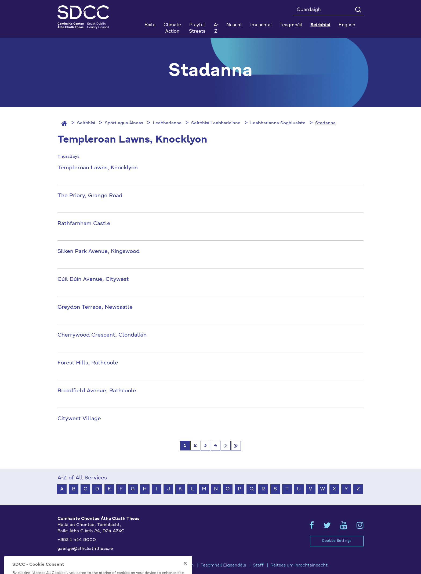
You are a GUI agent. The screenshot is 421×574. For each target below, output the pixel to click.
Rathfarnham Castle (83, 223)
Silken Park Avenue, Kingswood (98, 251)
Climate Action (172, 28)
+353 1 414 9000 (76, 540)
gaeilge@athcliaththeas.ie (85, 549)
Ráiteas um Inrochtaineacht (299, 565)
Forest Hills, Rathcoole (87, 363)
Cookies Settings (336, 541)
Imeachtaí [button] (260, 25)
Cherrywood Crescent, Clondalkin (102, 335)
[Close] (185, 570)
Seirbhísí (86, 123)
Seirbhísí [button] (320, 25)
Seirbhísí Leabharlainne (216, 123)
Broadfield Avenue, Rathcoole (96, 391)
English (347, 25)
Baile (149, 25)
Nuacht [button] (234, 25)
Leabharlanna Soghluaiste (278, 123)
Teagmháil (291, 25)
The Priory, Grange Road (89, 196)
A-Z (216, 28)
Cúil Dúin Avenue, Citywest (93, 279)
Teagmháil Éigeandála (223, 565)
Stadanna (325, 123)
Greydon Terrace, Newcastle (95, 307)
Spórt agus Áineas (124, 123)
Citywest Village (79, 419)
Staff (258, 565)
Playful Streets (197, 28)
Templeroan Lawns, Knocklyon (97, 168)
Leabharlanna (167, 123)
